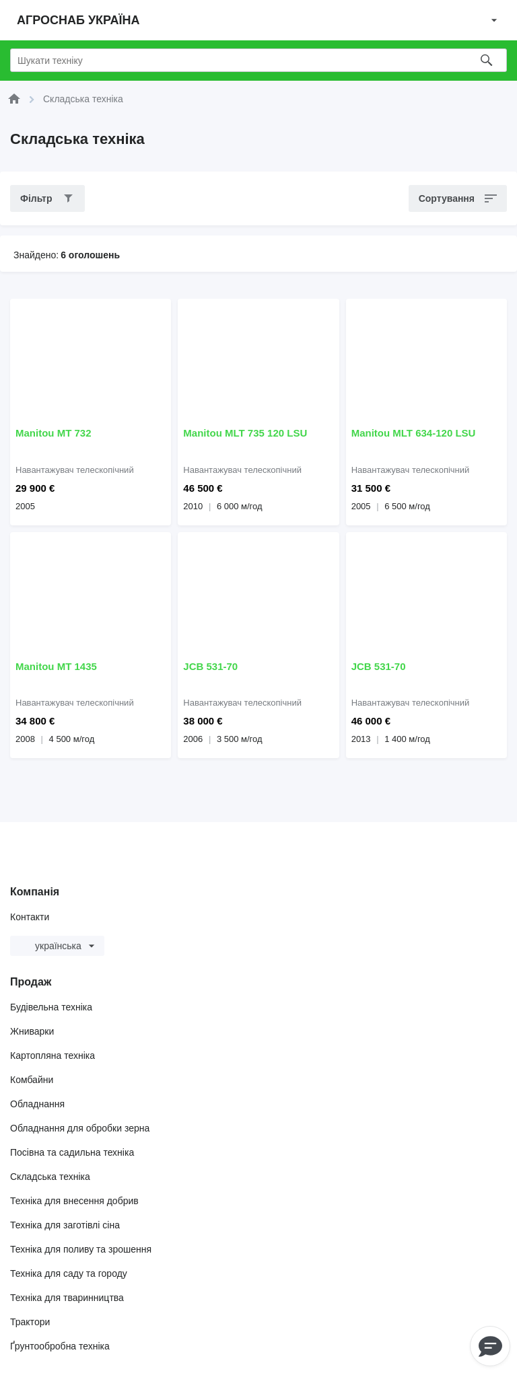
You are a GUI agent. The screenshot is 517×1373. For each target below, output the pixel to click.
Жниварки (32, 1031)
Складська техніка (50, 1176)
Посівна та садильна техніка (72, 1152)
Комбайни (31, 1079)
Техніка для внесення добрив (74, 1200)
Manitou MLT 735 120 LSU (245, 433)
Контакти (29, 917)
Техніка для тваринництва (67, 1297)
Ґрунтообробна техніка (60, 1346)
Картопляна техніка (52, 1055)
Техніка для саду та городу (68, 1273)
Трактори (30, 1321)
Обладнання (37, 1104)
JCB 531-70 (210, 666)
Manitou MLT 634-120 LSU (413, 433)
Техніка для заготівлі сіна (65, 1225)
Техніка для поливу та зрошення (80, 1249)
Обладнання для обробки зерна (79, 1128)
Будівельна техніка (51, 1007)
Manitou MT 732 (53, 433)
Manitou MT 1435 (56, 666)
